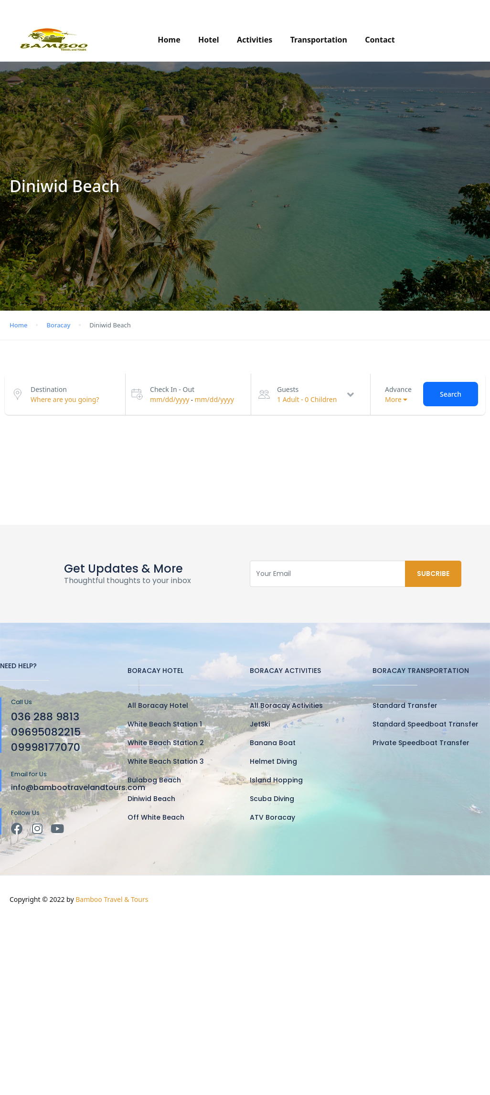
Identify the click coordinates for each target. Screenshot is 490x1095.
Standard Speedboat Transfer (426, 724)
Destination (49, 389)
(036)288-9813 (379, 8)
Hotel (208, 39)
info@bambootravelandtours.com (133, 8)
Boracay (58, 325)
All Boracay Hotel (158, 705)
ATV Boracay (272, 817)
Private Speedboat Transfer (421, 743)
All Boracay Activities (286, 705)
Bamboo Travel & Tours (111, 899)
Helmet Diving (273, 761)
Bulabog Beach (154, 780)
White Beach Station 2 (166, 743)
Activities (254, 39)
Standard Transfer (405, 705)
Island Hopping (276, 780)
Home (169, 39)
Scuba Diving (272, 798)
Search (450, 394)
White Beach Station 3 (166, 761)
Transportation (318, 39)
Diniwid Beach (151, 798)
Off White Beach (156, 817)
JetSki (260, 724)
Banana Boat (273, 743)
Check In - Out (172, 389)
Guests (287, 389)
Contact (379, 39)
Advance (398, 389)
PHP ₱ (458, 8)
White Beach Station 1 (165, 724)
